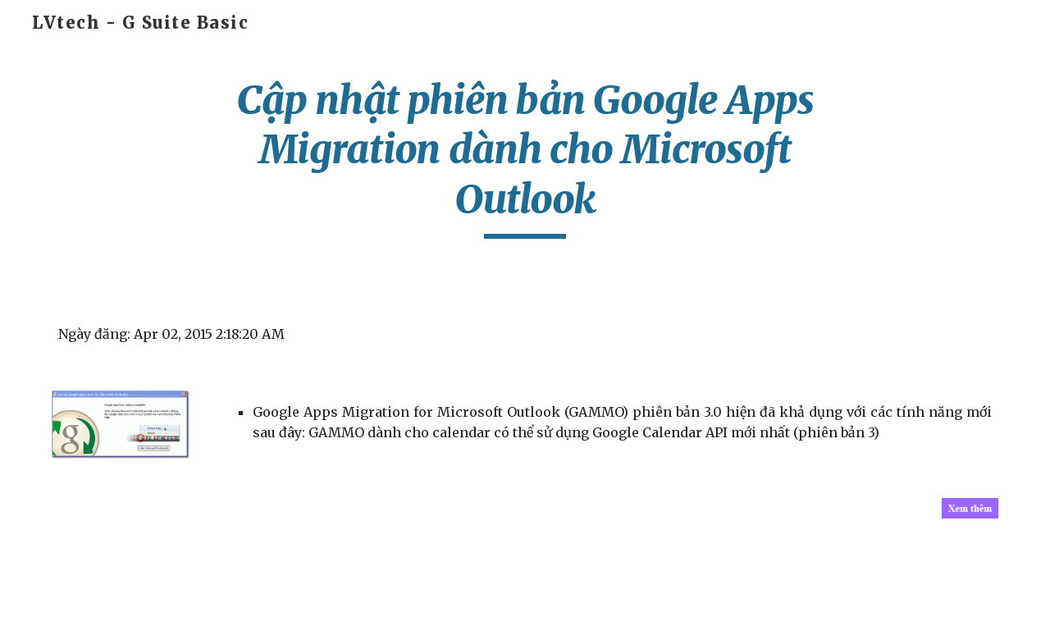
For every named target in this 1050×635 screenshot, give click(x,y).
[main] (525, 157)
